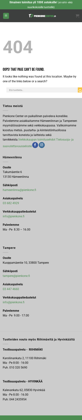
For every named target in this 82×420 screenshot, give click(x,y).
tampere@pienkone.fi (16, 276)
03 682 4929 (11, 203)
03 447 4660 (11, 289)
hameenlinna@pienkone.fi (19, 190)
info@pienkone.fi (13, 216)
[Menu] (6, 16)
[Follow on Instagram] (42, 145)
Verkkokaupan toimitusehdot (36, 139)
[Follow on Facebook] (35, 145)
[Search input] (43, 90)
